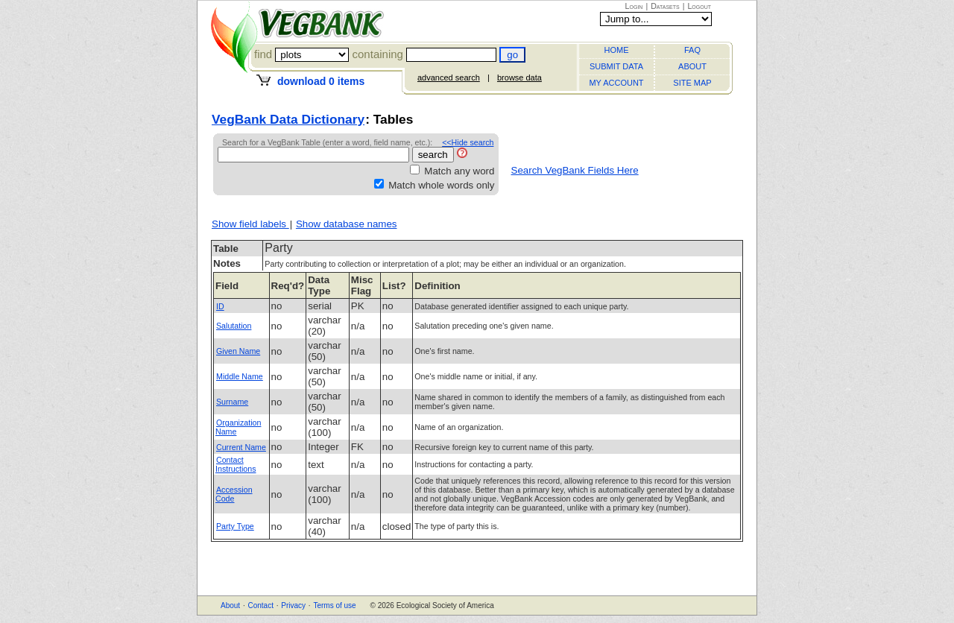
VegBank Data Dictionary (288, 119)
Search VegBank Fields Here (575, 170)
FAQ (692, 49)
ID (220, 306)
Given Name (238, 351)
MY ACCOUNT (616, 82)
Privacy (293, 605)
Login (634, 5)
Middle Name (239, 376)
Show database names (346, 224)
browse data (519, 77)
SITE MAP (692, 82)
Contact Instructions (235, 464)
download (320, 81)
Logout (699, 5)
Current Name (241, 447)
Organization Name (238, 427)
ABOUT (692, 66)
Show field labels (250, 224)
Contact (260, 605)
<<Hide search (467, 142)
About (230, 605)
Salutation (233, 325)
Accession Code (234, 494)
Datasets (665, 5)
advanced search (448, 77)
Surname (232, 401)
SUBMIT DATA (616, 66)
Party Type (235, 526)
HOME (616, 49)
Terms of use (334, 605)
